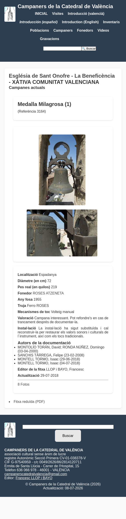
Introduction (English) (80, 22)
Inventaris (111, 22)
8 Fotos (23, 384)
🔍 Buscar (89, 48)
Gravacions (49, 39)
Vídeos (103, 30)
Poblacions (39, 30)
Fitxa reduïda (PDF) (29, 402)
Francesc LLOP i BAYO (34, 478)
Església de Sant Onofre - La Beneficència (62, 76)
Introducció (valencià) (86, 13)
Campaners (63, 30)
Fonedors (85, 30)
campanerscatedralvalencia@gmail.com (35, 474)
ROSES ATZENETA (48, 293)
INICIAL (41, 13)
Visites (57, 13)
